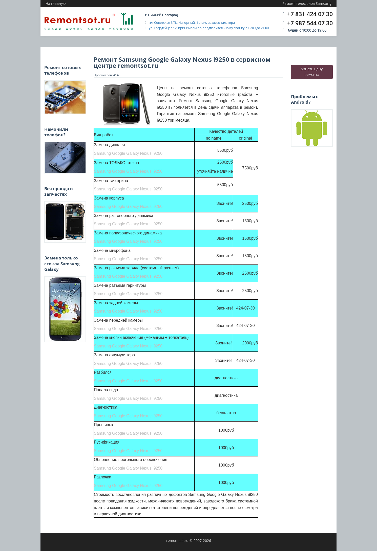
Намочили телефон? (56, 132)
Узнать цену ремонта (312, 72)
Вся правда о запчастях (58, 191)
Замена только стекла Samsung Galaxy (62, 263)
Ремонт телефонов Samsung (306, 3)
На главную (56, 3)
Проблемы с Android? (304, 99)
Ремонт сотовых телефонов (62, 70)
